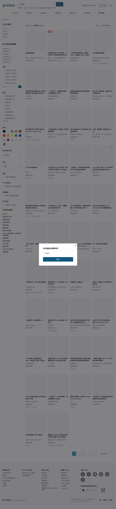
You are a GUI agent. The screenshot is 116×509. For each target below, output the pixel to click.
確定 (58, 259)
